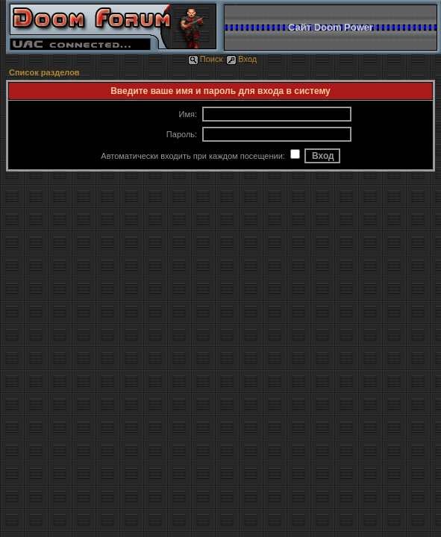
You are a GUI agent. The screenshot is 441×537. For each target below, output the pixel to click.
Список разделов (44, 72)
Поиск (205, 58)
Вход (241, 58)
